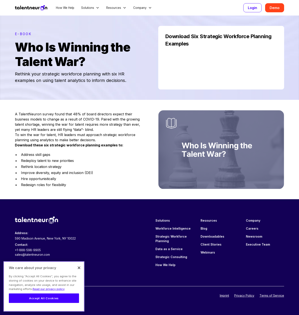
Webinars (208, 252)
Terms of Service (271, 295)
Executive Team (258, 244)
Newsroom (254, 236)
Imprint (224, 295)
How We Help (65, 7)
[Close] (79, 268)
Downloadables (212, 236)
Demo (275, 8)
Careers (252, 228)
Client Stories (211, 244)
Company (253, 220)
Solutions (162, 220)
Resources (209, 220)
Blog (204, 228)
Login (252, 8)
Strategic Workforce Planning (171, 239)
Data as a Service (169, 249)
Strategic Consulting (171, 257)
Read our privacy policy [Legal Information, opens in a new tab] (49, 289)
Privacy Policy (244, 295)
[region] (43, 286)
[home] (31, 8)
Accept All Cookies (44, 298)
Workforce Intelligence (173, 228)
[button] (90, 7)
